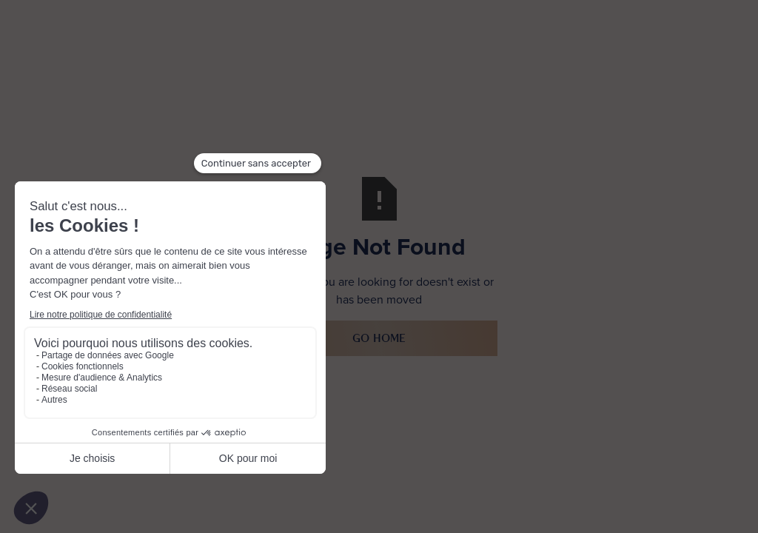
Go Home (379, 338)
